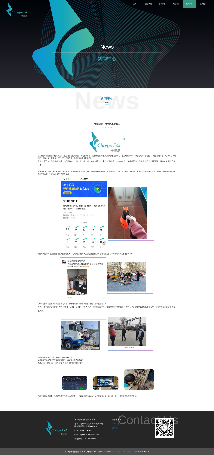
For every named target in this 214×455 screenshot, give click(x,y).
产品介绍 (176, 4)
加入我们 (115, 428)
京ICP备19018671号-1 (121, 451)
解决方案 (162, 4)
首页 (134, 4)
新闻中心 (189, 4)
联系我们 (203, 4)
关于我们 (148, 4)
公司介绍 (115, 424)
